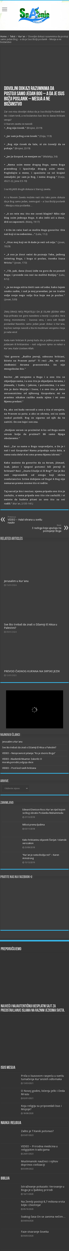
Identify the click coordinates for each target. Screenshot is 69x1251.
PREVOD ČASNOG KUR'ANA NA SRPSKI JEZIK (32, 671)
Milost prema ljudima (33, 824)
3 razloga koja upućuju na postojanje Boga (42, 528)
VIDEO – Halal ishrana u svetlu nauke (26, 520)
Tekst (12, 36)
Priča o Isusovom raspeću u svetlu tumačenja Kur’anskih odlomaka (42, 1077)
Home (3, 36)
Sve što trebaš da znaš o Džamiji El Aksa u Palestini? (29, 747)
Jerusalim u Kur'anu (16, 581)
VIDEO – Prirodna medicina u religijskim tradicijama (39, 1148)
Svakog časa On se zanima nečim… (43, 1216)
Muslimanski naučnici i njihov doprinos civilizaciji (39, 1163)
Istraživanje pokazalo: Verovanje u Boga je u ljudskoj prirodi (42, 1188)
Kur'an (21, 36)
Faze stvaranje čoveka (35, 1231)
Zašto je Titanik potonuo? (37, 1131)
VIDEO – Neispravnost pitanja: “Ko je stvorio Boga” (28, 753)
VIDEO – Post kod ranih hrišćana (19, 768)
